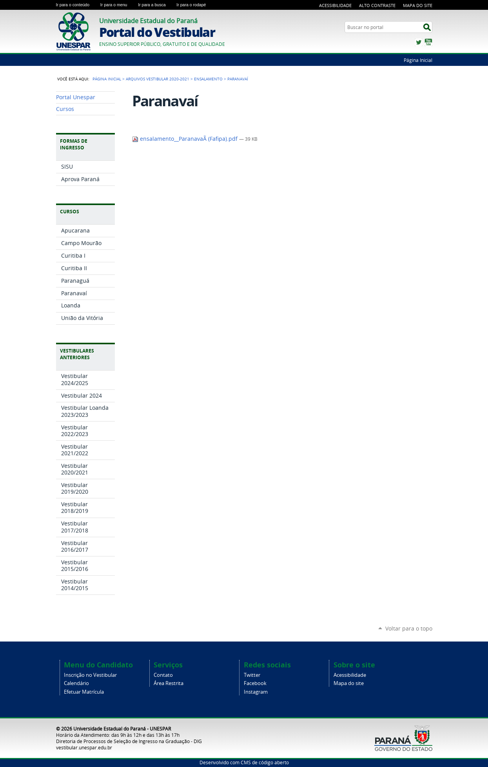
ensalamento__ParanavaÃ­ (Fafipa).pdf (185, 138)
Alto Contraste (377, 5)
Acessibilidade (335, 5)
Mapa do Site (417, 5)
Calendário (76, 683)
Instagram (256, 692)
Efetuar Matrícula (84, 692)
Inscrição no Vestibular (90, 675)
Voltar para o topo (408, 628)
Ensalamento (208, 79)
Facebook (255, 683)
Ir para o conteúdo (76, 4)
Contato (163, 675)
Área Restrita (168, 683)
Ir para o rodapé (194, 4)
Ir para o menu (117, 4)
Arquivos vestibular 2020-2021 (157, 79)
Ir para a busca (155, 4)
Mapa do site (349, 683)
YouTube (428, 42)
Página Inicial (418, 60)
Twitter (419, 42)
